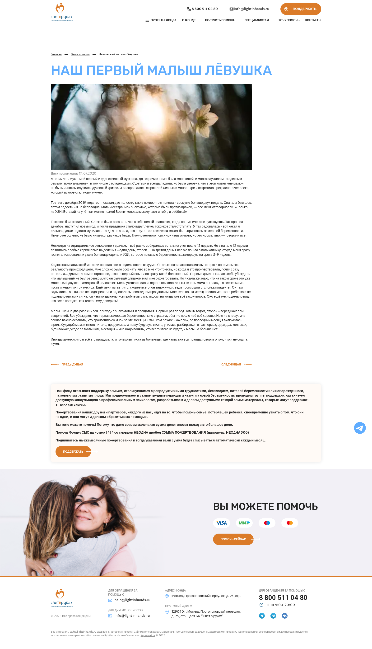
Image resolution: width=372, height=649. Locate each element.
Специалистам (257, 20)
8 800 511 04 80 (202, 9)
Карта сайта (148, 635)
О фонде (188, 20)
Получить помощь (220, 20)
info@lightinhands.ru (249, 9)
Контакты (313, 20)
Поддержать (73, 452)
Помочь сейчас (233, 539)
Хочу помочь (288, 20)
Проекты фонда (163, 20)
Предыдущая (72, 364)
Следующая (231, 364)
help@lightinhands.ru (129, 600)
